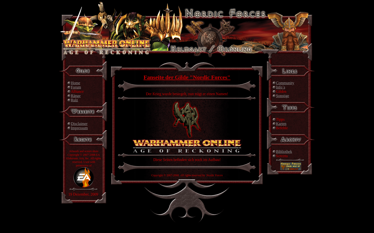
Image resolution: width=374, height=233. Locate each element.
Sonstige (282, 96)
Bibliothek (284, 152)
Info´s (280, 87)
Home (75, 83)
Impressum (79, 128)
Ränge (76, 96)
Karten (281, 124)
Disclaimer (79, 124)
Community (285, 83)
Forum (76, 87)
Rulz (74, 100)
